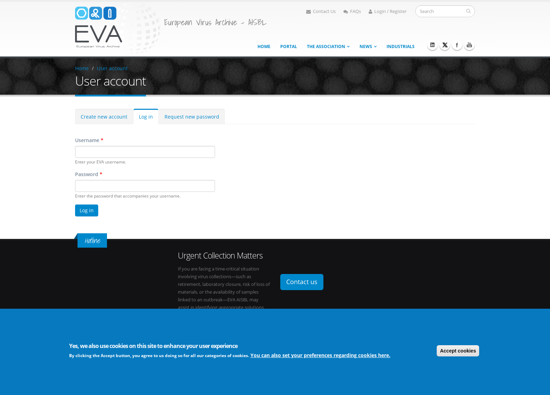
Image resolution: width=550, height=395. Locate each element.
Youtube (469, 45)
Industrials (401, 46)
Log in (146, 116)
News (366, 46)
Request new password (192, 116)
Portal (288, 46)
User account (112, 68)
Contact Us (321, 11)
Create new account (104, 116)
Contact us (301, 281)
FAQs (352, 11)
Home (263, 46)
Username (89, 140)
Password (88, 174)
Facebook (457, 45)
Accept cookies (458, 351)
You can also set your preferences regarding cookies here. (320, 356)
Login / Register (388, 11)
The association (326, 46)
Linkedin (432, 45)
